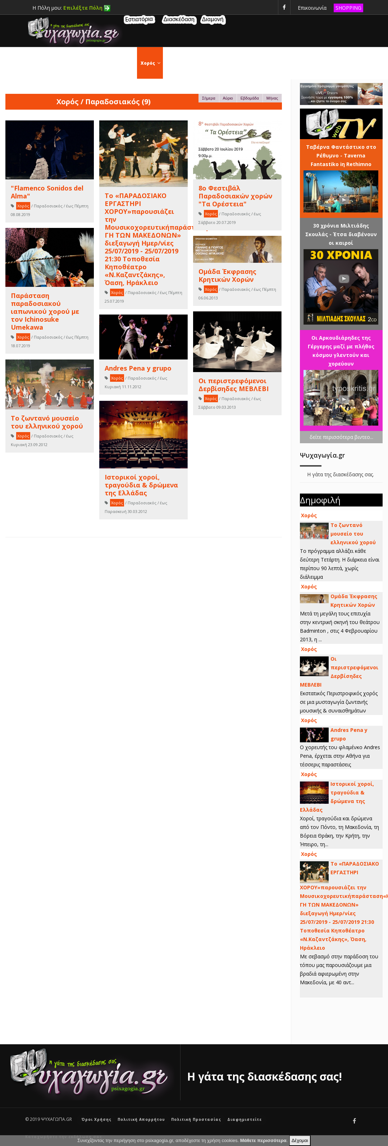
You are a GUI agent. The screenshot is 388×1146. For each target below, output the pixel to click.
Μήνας (272, 98)
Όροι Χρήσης (96, 1119)
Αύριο (228, 98)
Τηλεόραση (312, 63)
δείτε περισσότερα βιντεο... (341, 437)
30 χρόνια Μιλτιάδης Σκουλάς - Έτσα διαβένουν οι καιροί (341, 234)
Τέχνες (239, 63)
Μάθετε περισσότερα (263, 1140)
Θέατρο (209, 63)
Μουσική (348, 63)
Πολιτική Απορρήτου (141, 1119)
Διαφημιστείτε (244, 1119)
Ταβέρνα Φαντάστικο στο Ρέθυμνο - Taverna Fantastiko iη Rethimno (341, 155)
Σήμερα (208, 98)
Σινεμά (179, 63)
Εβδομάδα (250, 98)
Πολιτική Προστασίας (196, 1119)
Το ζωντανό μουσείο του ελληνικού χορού (353, 534)
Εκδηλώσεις (117, 63)
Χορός (152, 63)
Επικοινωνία (312, 7)
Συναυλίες (273, 63)
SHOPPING (348, 7)
